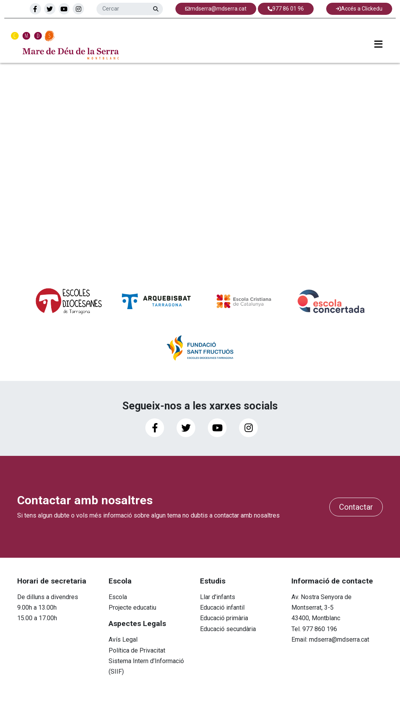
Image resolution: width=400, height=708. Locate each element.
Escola (118, 597)
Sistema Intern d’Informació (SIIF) (146, 666)
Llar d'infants (217, 597)
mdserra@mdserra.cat (339, 639)
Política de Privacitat (137, 650)
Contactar (356, 507)
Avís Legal (123, 639)
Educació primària (224, 618)
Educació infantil (222, 607)
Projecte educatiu (132, 607)
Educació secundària (228, 629)
